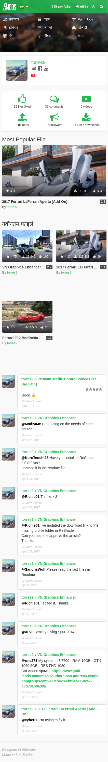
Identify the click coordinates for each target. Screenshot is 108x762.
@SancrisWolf (33, 569)
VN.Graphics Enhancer (56, 418)
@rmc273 (29, 661)
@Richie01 (30, 497)
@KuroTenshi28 (34, 458)
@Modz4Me (31, 424)
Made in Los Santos (18, 755)
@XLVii (27, 632)
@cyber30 (29, 720)
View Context (32, 401)
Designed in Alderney (19, 749)
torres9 (38, 62)
